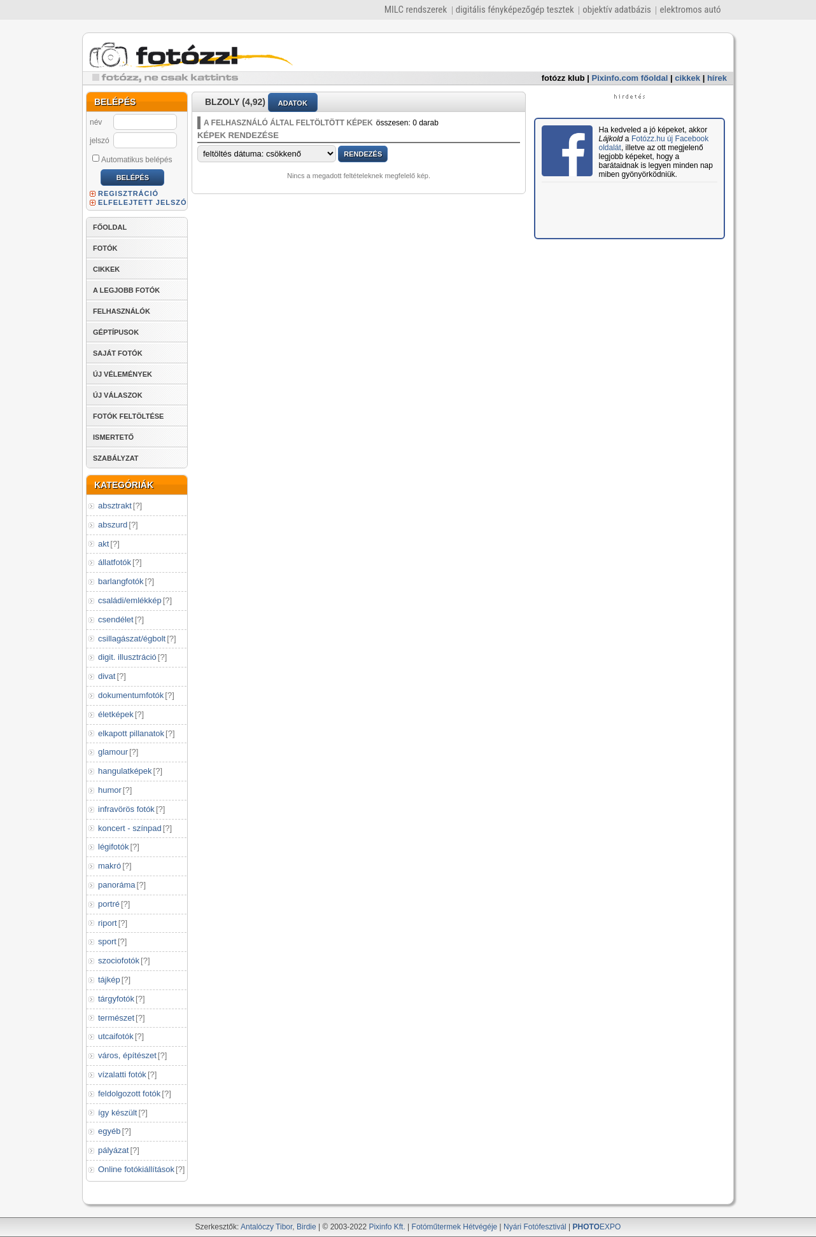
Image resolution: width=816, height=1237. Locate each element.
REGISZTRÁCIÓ (128, 193)
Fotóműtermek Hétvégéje (455, 1226)
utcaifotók (116, 1036)
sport (107, 941)
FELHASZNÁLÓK (121, 311)
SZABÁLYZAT (116, 458)
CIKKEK (106, 269)
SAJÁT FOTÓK (118, 353)
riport (107, 923)
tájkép (109, 979)
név (96, 122)
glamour (113, 752)
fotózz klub (563, 78)
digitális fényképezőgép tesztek (515, 9)
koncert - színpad (130, 828)
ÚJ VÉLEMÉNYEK (122, 374)
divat (106, 676)
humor (110, 790)
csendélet (116, 619)
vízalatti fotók (122, 1074)
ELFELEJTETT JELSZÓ (142, 202)
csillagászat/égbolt (131, 638)
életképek (116, 714)
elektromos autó (690, 9)
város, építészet (127, 1055)
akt (103, 544)
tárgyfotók (116, 998)
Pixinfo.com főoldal (630, 78)
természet (116, 1018)
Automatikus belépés (132, 159)
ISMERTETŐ (113, 437)
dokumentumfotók (131, 695)
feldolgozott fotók (129, 1093)
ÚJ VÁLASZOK (118, 395)
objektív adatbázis (616, 9)
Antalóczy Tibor (266, 1226)
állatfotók (114, 562)
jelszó (99, 140)
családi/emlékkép (130, 600)
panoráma (117, 885)
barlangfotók (121, 581)
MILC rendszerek (415, 9)
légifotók (113, 846)
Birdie (306, 1226)
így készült (117, 1112)
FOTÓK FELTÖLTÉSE (128, 416)
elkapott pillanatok (131, 733)
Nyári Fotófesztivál (534, 1226)
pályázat (113, 1150)
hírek (717, 78)
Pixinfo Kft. (387, 1226)
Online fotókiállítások (136, 1169)
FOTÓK (105, 248)
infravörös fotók (126, 809)
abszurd (112, 524)
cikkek (687, 78)
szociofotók (118, 960)
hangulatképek (125, 771)
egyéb (109, 1131)
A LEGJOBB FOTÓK (126, 290)
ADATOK (292, 103)
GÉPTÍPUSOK (116, 332)
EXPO (597, 1226)
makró (109, 865)
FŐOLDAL (110, 227)
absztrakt (115, 505)
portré (109, 904)
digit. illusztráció (127, 657)
